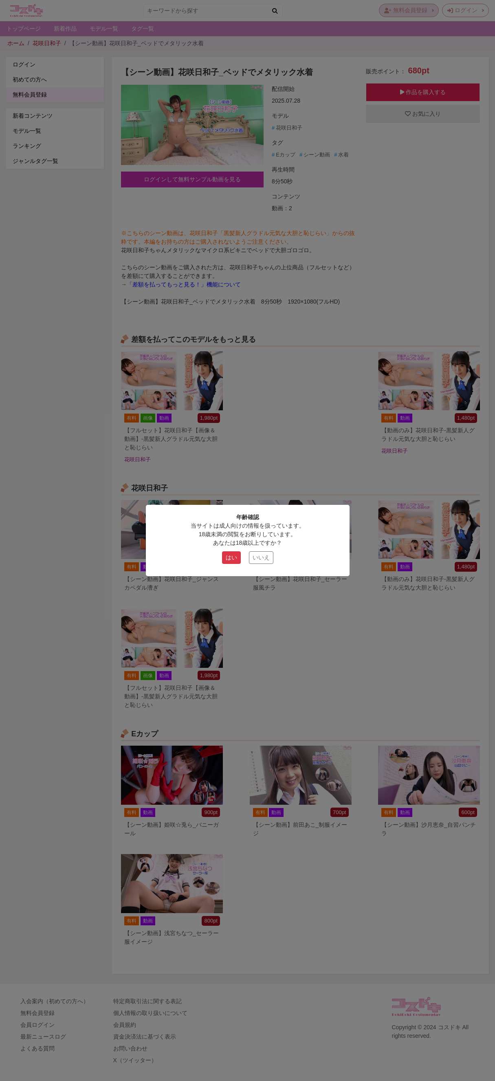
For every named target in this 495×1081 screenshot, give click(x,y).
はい (231, 557)
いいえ (261, 557)
